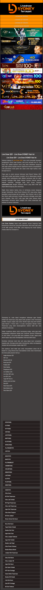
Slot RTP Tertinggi (10, 583)
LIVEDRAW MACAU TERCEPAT (21, 26)
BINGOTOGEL (8, 472)
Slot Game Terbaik (10, 567)
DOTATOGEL (8, 422)
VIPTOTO (7, 451)
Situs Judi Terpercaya (10, 506)
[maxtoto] (21, 405)
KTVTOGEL (8, 428)
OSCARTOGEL (8, 469)
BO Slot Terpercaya (10, 496)
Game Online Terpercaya (11, 574)
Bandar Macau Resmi (10, 549)
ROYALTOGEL (8, 445)
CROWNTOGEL (9, 466)
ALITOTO (7, 478)
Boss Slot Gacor (9, 524)
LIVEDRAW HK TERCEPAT (21, 16)
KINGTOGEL (8, 485)
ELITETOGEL (8, 441)
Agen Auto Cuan (9, 533)
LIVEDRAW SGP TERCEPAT (21, 19)
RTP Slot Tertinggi (10, 570)
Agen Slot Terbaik (9, 540)
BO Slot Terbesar (9, 586)
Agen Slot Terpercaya (10, 509)
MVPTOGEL (8, 438)
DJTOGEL (7, 425)
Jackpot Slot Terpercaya (11, 553)
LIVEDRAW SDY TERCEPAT (21, 23)
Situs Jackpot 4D (9, 561)
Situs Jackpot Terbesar (11, 536)
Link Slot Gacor (9, 580)
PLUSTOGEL (8, 482)
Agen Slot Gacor (9, 564)
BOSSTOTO (8, 456)
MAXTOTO (8, 459)
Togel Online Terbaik (10, 527)
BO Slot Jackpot (9, 516)
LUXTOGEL (8, 475)
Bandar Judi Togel (10, 543)
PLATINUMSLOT (9, 462)
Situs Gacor (8, 493)
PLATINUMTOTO (9, 448)
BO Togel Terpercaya (10, 503)
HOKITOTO (8, 490)
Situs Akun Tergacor (10, 512)
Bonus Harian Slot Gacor (11, 519)
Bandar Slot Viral (9, 530)
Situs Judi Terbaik (10, 499)
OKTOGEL (7, 432)
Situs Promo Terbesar (10, 546)
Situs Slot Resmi (9, 557)
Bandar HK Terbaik (10, 577)
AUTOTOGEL (8, 435)
